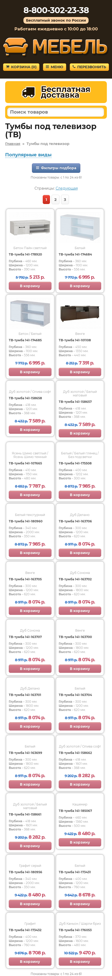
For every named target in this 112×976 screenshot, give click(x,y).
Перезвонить (89, 67)
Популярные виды (28, 155)
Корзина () (21, 67)
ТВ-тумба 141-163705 (25, 579)
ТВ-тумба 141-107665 (25, 463)
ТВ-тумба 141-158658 (25, 398)
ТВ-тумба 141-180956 (25, 872)
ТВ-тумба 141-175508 (75, 463)
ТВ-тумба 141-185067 (75, 811)
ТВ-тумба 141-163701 (25, 695)
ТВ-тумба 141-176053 (75, 930)
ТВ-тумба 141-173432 (25, 930)
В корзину (30, 286)
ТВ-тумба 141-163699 (25, 753)
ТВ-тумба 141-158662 (75, 753)
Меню (54, 67)
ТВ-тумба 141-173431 (75, 872)
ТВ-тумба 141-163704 (75, 695)
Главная (12, 143)
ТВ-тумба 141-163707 (25, 637)
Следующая (67, 188)
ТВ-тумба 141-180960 (25, 521)
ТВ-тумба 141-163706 (75, 521)
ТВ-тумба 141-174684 (75, 254)
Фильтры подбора (56, 168)
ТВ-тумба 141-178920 (25, 254)
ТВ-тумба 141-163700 (75, 637)
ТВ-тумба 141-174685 (25, 340)
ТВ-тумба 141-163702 (75, 579)
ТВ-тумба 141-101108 (75, 340)
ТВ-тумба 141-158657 (75, 402)
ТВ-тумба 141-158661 (25, 814)
